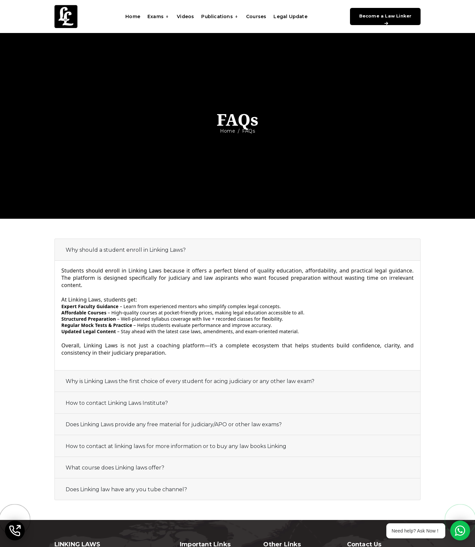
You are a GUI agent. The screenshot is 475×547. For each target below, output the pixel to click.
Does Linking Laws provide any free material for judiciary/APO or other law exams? (174, 424)
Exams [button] (158, 16)
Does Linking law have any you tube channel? (126, 489)
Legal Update (290, 16)
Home (132, 16)
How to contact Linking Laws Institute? (117, 403)
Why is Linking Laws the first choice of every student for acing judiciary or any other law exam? (190, 381)
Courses (256, 16)
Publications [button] (220, 16)
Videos (185, 16)
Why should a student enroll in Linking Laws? (126, 250)
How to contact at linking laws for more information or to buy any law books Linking (176, 446)
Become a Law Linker (385, 19)
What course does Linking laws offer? (115, 468)
